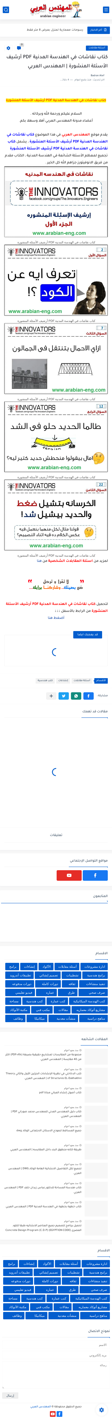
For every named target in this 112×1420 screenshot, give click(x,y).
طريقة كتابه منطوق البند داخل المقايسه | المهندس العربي (45, 1149)
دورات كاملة (50, 984)
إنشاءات (63, 680)
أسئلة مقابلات (97, 48)
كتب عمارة (58, 1001)
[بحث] (6, 10)
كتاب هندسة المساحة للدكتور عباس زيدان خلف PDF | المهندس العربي (42, 1190)
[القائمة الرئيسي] (106, 10)
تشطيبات (72, 975)
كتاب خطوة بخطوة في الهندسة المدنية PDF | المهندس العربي (43, 1206)
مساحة (14, 1001)
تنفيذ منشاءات (95, 984)
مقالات (63, 1010)
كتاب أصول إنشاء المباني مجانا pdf (60, 1092)
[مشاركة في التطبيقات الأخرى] (51, 696)
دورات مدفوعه (21, 984)
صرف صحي (97, 992)
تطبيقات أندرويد (20, 975)
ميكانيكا (40, 1018)
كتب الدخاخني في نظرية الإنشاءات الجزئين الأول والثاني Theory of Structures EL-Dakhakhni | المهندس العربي (43, 1076)
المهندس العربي (40, 1406)
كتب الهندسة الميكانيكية (89, 1001)
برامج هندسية (96, 975)
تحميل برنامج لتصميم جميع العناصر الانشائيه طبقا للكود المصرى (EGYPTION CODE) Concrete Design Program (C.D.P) (43, 1228)
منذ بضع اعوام (71, 1050)
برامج (12, 966)
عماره (50, 992)
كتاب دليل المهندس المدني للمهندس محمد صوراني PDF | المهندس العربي (46, 1114)
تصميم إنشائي (48, 975)
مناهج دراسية (96, 1018)
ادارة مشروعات (94, 966)
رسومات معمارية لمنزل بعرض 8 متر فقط (55, 30)
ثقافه (72, 984)
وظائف (18, 1018)
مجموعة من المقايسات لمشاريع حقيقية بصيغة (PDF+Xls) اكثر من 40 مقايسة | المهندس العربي (43, 1057)
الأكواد (47, 966)
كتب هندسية (45, 680)
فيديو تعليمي (23, 992)
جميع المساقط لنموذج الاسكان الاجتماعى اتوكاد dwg (48, 1130)
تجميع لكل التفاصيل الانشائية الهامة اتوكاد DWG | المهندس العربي (44, 1171)
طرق (71, 992)
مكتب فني (43, 1010)
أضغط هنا (56, 618)
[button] (88, 696)
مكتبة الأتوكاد (18, 1010)
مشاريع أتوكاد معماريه (90, 1010)
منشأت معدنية (66, 1018)
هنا (39, 561)
